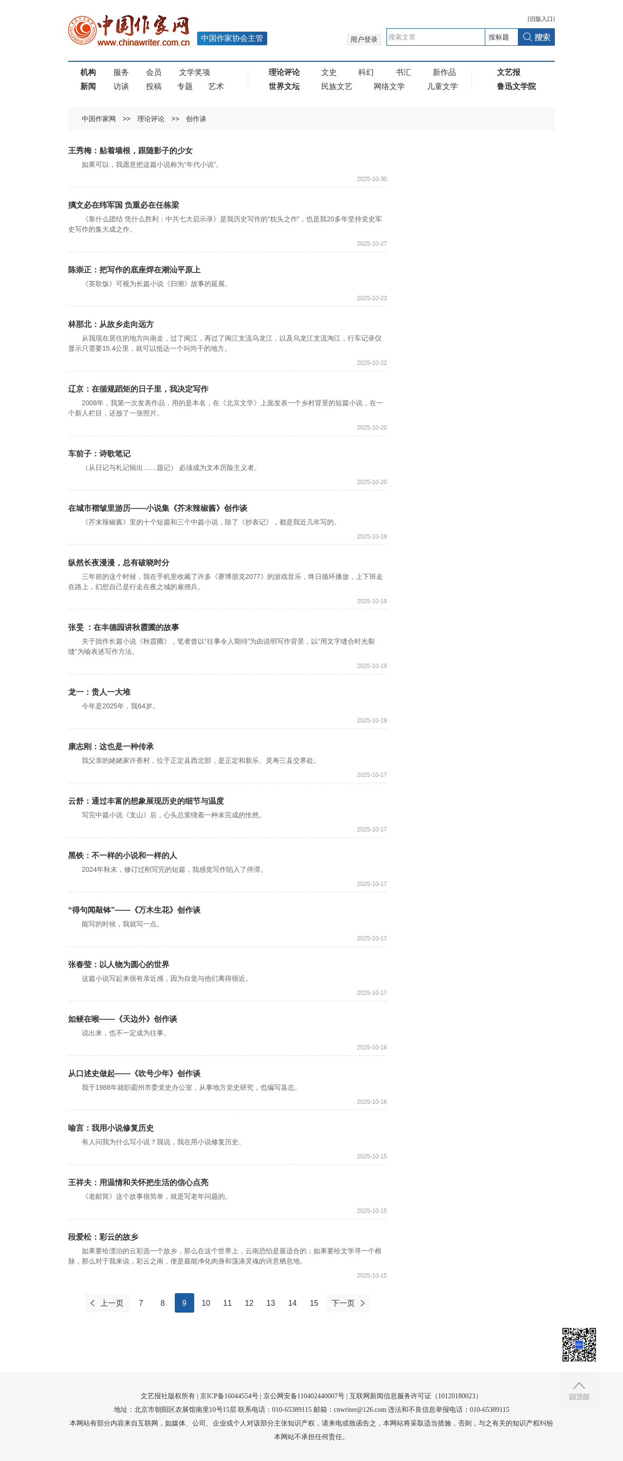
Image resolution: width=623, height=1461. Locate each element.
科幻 (366, 72)
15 (314, 1303)
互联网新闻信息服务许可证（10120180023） (415, 1396)
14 (292, 1303)
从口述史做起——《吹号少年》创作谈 (134, 1073)
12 (249, 1303)
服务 (121, 72)
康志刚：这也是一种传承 (111, 746)
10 (206, 1303)
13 (271, 1303)
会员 (154, 72)
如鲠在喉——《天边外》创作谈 (122, 1019)
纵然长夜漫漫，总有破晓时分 (118, 563)
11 (227, 1303)
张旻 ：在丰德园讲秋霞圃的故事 (123, 627)
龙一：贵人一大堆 (99, 692)
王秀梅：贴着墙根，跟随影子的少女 (130, 150)
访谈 (121, 86)
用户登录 (364, 39)
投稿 (154, 86)
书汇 (403, 72)
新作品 (444, 72)
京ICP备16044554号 (229, 1396)
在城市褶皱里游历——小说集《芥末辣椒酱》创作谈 (157, 508)
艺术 (216, 86)
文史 (329, 72)
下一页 (343, 1303)
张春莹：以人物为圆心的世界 (118, 964)
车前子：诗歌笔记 (99, 454)
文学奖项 (194, 72)
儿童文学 (442, 86)
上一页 (112, 1303)
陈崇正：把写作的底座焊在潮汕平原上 (134, 270)
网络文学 (389, 86)
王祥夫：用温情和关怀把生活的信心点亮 (138, 1182)
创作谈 (196, 119)
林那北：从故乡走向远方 (111, 324)
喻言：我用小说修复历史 (111, 1128)
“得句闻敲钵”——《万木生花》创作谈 (134, 910)
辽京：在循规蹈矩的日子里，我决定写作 (138, 389)
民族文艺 (336, 86)
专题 (185, 86)
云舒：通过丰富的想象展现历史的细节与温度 (146, 801)
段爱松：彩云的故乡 (103, 1237)
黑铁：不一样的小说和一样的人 (122, 855)
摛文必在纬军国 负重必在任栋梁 (123, 205)
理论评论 (151, 119)
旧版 (541, 19)
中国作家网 (99, 119)
